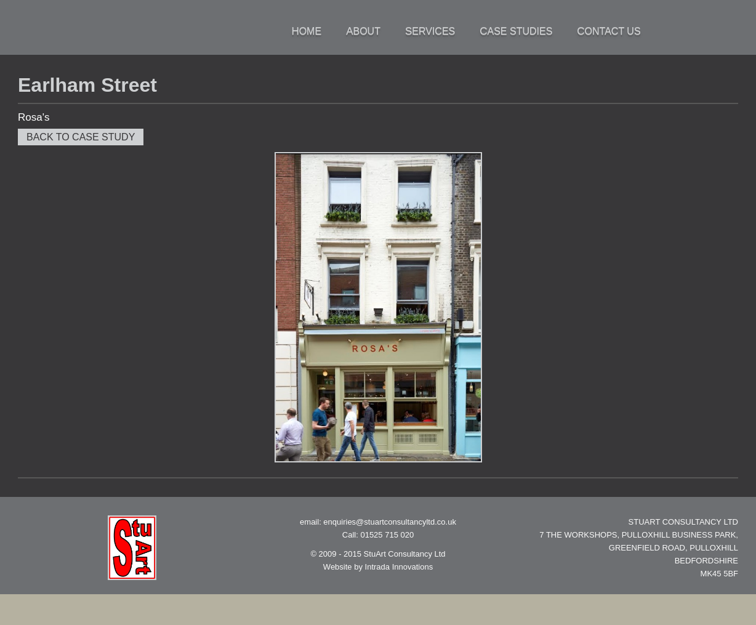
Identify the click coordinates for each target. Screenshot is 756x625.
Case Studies (516, 31)
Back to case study (80, 137)
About (363, 31)
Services (430, 31)
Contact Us (608, 31)
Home (306, 31)
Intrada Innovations (399, 566)
